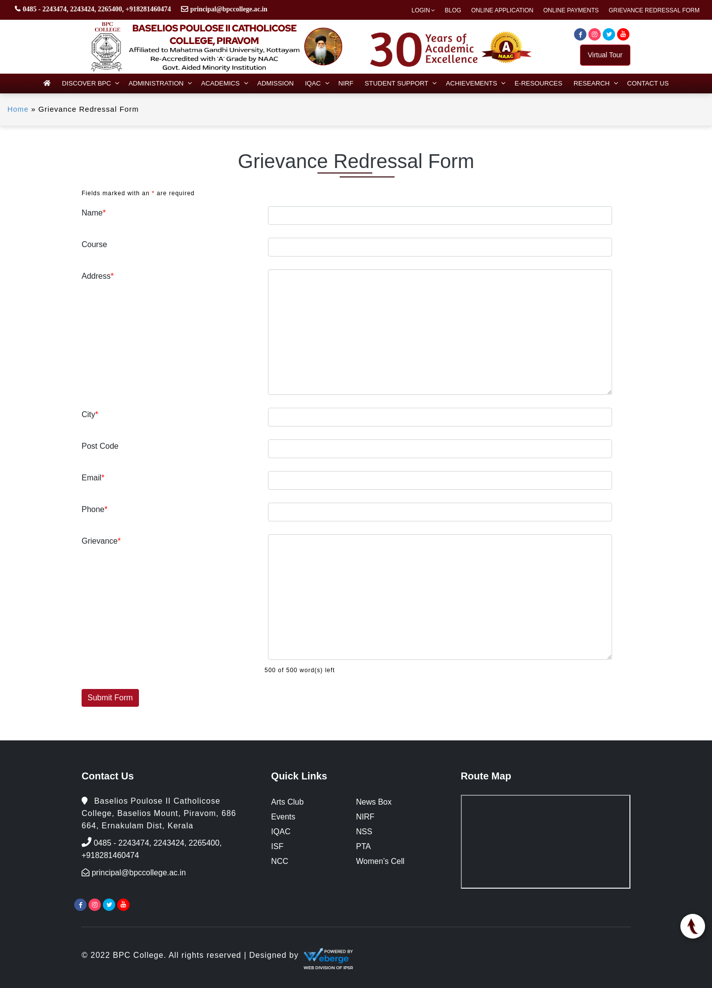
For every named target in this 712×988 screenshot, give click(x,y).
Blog (453, 10)
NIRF (346, 83)
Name (94, 213)
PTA (363, 846)
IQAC (313, 83)
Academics (222, 83)
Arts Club (287, 802)
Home (18, 109)
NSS (364, 831)
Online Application (502, 10)
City (90, 414)
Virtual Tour (605, 55)
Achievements (470, 83)
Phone (95, 509)
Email (93, 477)
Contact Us (645, 83)
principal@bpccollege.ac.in (230, 9)
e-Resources (536, 83)
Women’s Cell (380, 861)
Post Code (100, 446)
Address (98, 276)
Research (589, 83)
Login (420, 10)
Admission (276, 83)
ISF (277, 846)
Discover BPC (89, 83)
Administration (158, 83)
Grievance (101, 541)
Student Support (396, 83)
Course (94, 244)
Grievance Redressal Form (654, 10)
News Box (374, 802)
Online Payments (571, 10)
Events (283, 817)
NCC (279, 861)
